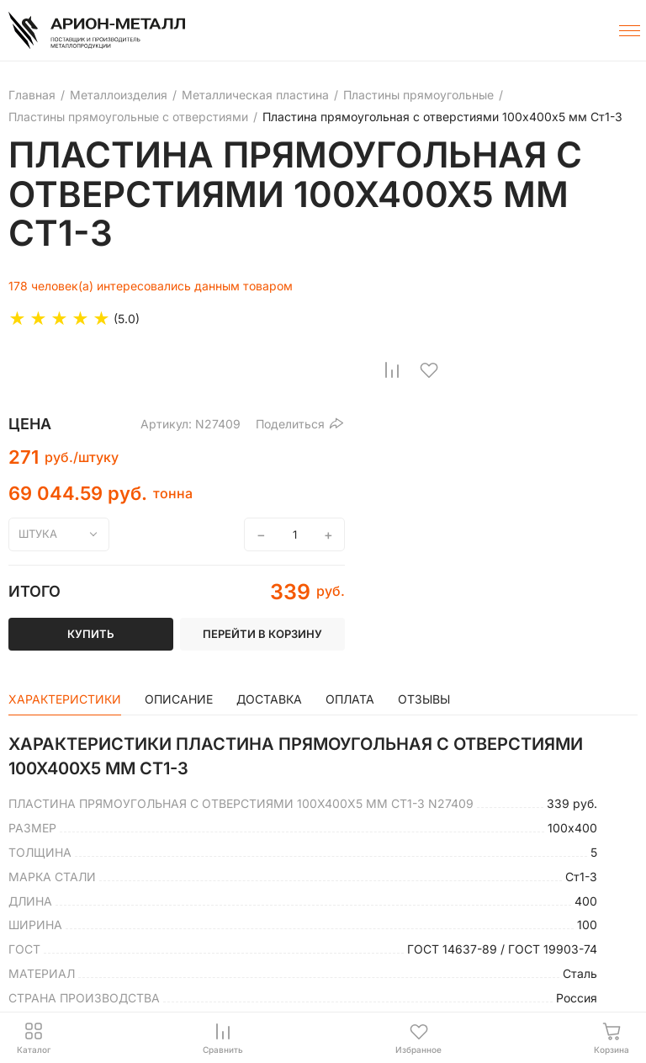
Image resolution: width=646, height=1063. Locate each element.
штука (38, 533)
